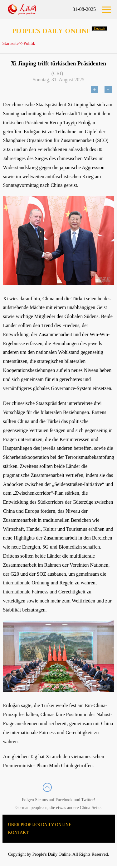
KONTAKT (18, 832)
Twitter (87, 799)
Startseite (10, 43)
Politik (29, 43)
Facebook (64, 799)
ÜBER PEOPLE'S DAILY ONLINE (39, 824)
